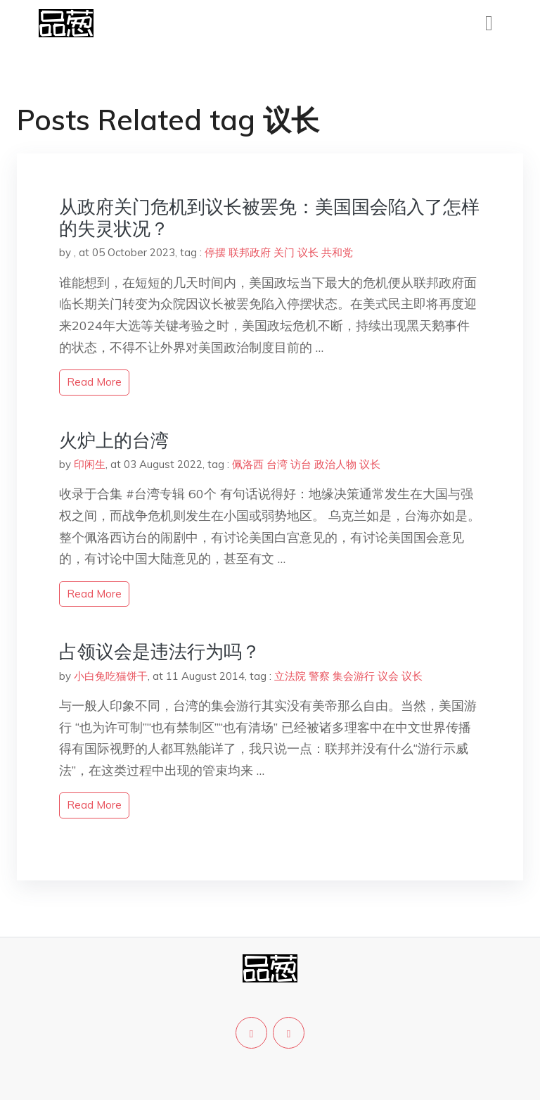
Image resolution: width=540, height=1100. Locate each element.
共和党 (337, 252)
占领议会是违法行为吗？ (159, 651)
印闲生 (89, 464)
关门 (284, 252)
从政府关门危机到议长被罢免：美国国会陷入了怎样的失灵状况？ (269, 217)
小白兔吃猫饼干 (111, 676)
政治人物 (335, 464)
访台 (300, 464)
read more (94, 381)
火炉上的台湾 (114, 440)
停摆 (215, 252)
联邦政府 (250, 252)
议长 (308, 252)
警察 (319, 676)
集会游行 (354, 676)
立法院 (290, 676)
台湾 (277, 464)
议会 (388, 676)
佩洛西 (248, 464)
